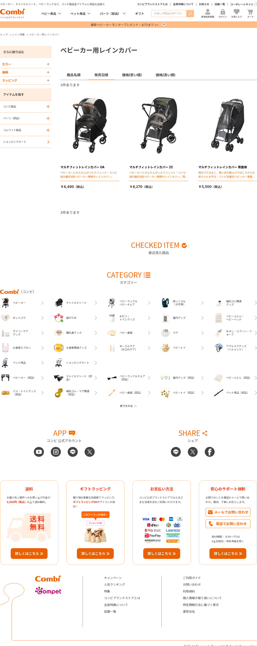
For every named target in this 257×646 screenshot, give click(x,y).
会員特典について (183, 4)
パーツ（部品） (110, 13)
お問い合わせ (192, 584)
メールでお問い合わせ (231, 512)
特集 (107, 591)
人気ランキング (114, 584)
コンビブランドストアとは (152, 4)
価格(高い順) (165, 75)
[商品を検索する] (168, 13)
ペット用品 (77, 13)
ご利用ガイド (192, 578)
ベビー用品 (48, 13)
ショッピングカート (14, 141)
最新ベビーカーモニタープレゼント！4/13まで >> (124, 25)
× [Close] (164, 24)
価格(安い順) (132, 75)
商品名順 (74, 75)
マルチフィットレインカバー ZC (151, 167)
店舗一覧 (220, 4)
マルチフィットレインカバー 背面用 (222, 167)
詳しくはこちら (27, 553)
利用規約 (189, 591)
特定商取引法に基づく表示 (201, 605)
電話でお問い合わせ (231, 524)
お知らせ (204, 4)
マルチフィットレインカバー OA (82, 167)
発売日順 (101, 75)
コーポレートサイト (241, 4)
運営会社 (189, 611)
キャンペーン (113, 578)
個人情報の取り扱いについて (202, 598)
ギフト (139, 13)
